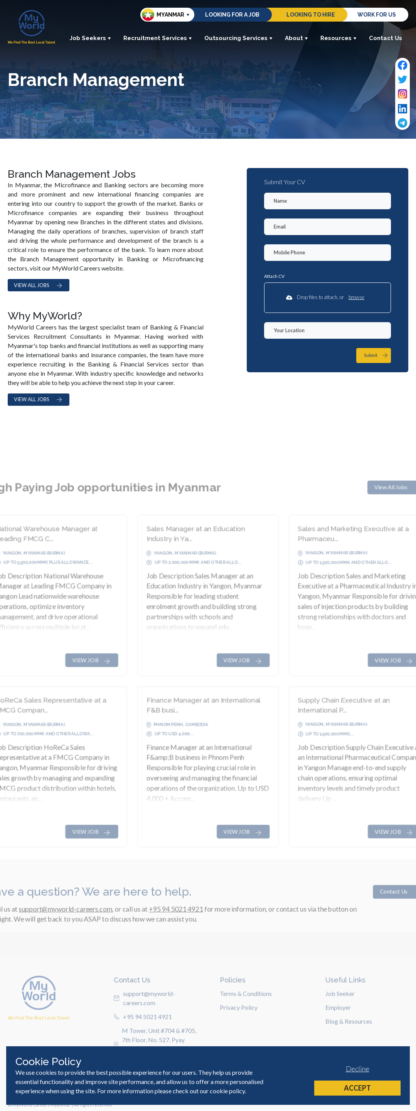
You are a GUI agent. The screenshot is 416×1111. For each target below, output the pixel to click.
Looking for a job (232, 15)
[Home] (31, 27)
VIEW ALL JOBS (38, 285)
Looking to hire (310, 15)
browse (356, 297)
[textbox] (327, 201)
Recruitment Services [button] (157, 38)
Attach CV (274, 276)
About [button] (296, 38)
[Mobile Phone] (327, 252)
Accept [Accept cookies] (357, 1088)
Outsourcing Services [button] (238, 38)
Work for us (376, 15)
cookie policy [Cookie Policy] (227, 1090)
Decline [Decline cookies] (357, 1068)
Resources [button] (338, 38)
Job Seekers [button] (90, 38)
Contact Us (385, 38)
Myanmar (163, 14)
